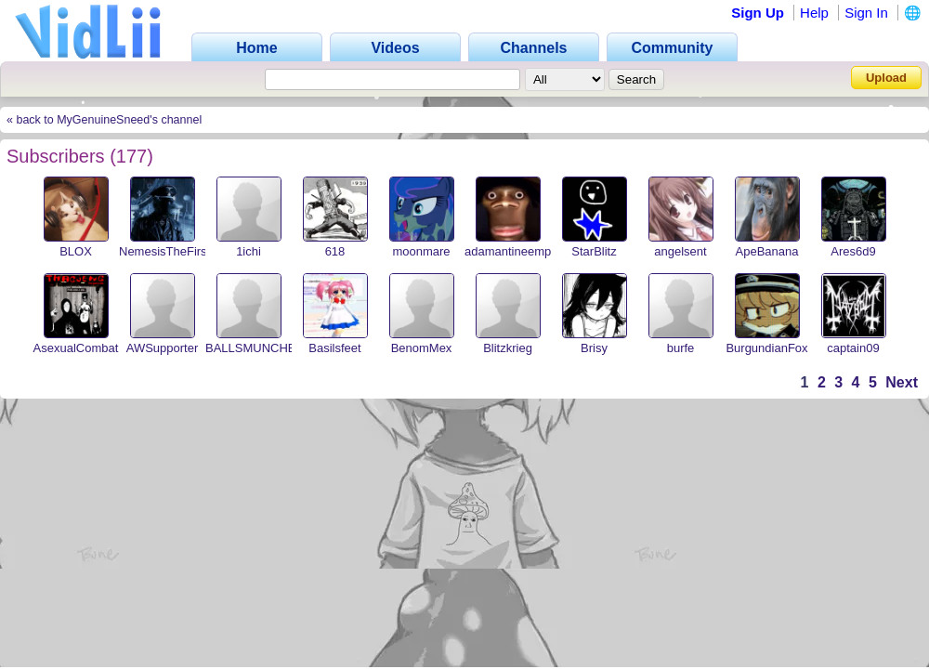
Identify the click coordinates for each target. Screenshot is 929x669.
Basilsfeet (334, 348)
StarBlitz (593, 251)
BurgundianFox (766, 348)
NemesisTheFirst (164, 251)
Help (814, 12)
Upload (886, 78)
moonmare (421, 251)
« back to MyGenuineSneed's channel (104, 119)
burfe (681, 348)
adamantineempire (514, 251)
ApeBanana (767, 251)
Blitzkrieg (507, 348)
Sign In (866, 12)
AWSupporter (162, 348)
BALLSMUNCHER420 (265, 348)
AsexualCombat (76, 348)
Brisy (594, 348)
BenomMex (421, 348)
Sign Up (757, 12)
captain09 (853, 348)
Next (901, 382)
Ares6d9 (853, 251)
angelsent (680, 251)
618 (335, 251)
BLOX (75, 251)
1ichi (248, 251)
